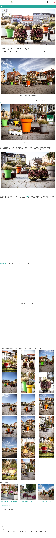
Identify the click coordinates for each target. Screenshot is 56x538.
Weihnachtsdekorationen (17, 6)
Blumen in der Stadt (9, 6)
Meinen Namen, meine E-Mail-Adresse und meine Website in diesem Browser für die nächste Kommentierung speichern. (25, 531)
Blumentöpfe (4, 505)
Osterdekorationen (24, 6)
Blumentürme (8, 505)
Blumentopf (27, 196)
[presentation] (8, 535)
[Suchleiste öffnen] (54, 6)
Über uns (3, 6)
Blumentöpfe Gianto (3, 263)
